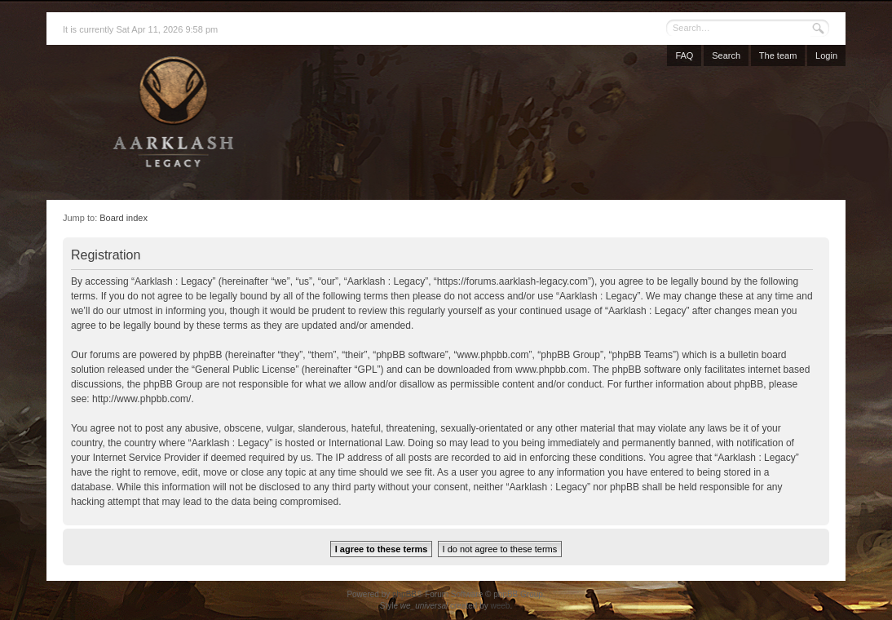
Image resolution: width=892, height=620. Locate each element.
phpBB (404, 594)
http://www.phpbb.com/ (141, 399)
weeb (500, 605)
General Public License (245, 369)
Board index (123, 218)
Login (826, 55)
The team (778, 55)
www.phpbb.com (551, 369)
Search (726, 55)
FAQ (684, 55)
